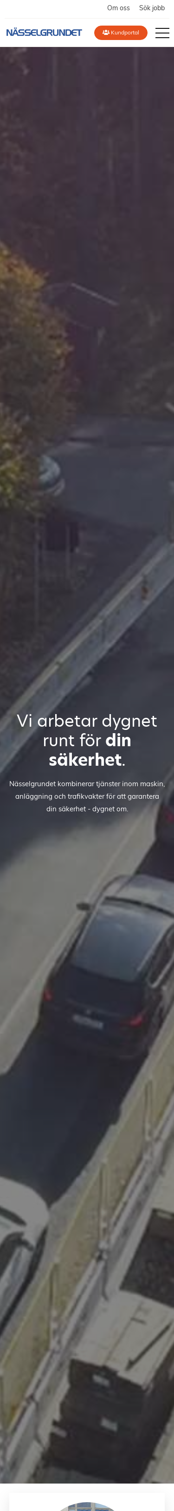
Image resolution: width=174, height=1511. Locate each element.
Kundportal (121, 33)
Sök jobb (152, 8)
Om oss (118, 8)
